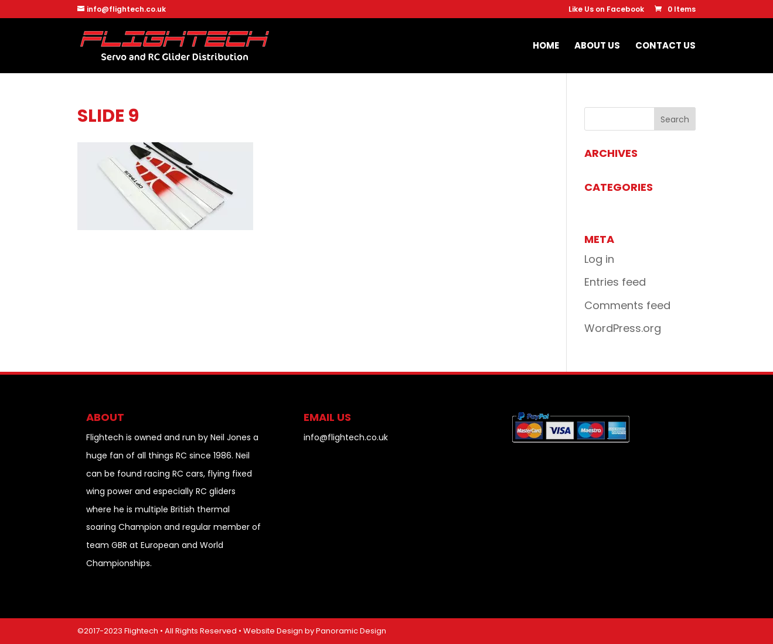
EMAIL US (327, 417)
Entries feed (615, 282)
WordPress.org (622, 328)
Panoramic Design (351, 630)
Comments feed (627, 305)
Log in (599, 259)
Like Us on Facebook (606, 10)
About (105, 417)
